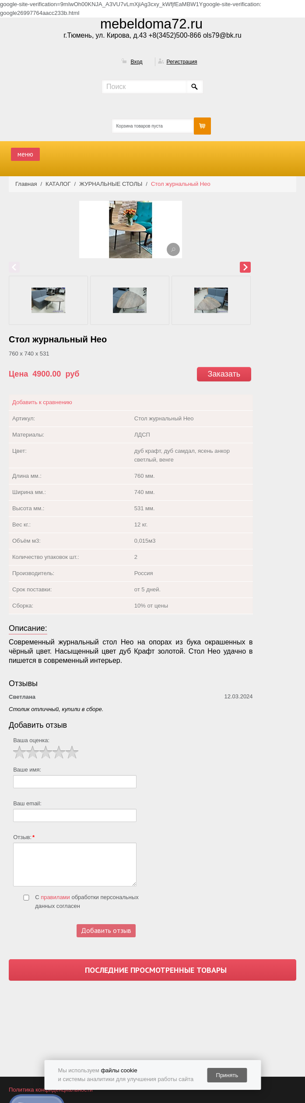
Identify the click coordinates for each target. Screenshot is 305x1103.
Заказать (224, 374)
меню (25, 154)
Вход (136, 62)
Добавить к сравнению (42, 402)
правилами (55, 897)
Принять (227, 1075)
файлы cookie (119, 1070)
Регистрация (181, 62)
